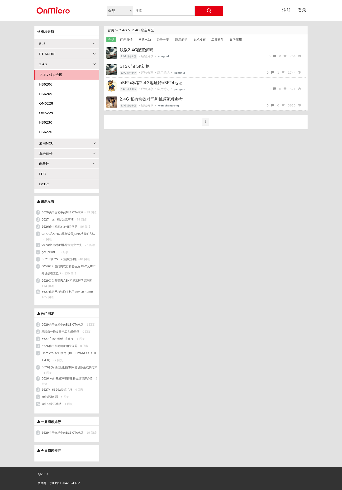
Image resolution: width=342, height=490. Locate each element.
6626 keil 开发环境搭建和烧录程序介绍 (67, 378)
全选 (111, 39)
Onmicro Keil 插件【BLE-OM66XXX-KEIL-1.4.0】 (70, 356)
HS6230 (45, 122)
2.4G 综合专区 (143, 30)
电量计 (67, 163)
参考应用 (236, 39)
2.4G (123, 30)
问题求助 (144, 39)
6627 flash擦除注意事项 (58, 219)
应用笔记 (181, 39)
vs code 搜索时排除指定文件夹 (62, 245)
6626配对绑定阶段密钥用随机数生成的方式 (69, 367)
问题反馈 (126, 39)
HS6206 (45, 84)
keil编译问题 (50, 397)
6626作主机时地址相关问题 (59, 226)
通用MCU (67, 143)
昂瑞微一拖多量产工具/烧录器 (61, 331)
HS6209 (45, 94)
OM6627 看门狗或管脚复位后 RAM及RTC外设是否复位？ (68, 270)
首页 (111, 30)
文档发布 (199, 39)
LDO (42, 174)
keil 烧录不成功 (52, 404)
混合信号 (67, 153)
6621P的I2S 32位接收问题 (59, 259)
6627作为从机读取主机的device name (67, 291)
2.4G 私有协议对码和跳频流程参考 (151, 99)
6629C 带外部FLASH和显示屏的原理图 (67, 280)
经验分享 (163, 39)
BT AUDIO (67, 54)
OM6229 (46, 113)
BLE (67, 43)
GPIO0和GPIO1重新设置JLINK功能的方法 (68, 233)
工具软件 (217, 39)
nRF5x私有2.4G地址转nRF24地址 (151, 82)
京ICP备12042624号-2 (64, 483)
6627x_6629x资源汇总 (57, 389)
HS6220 (45, 132)
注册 (286, 10)
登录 (302, 10)
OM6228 (46, 103)
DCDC (44, 184)
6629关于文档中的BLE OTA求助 (63, 212)
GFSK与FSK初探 (135, 66)
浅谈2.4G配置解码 (136, 50)
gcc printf (48, 252)
